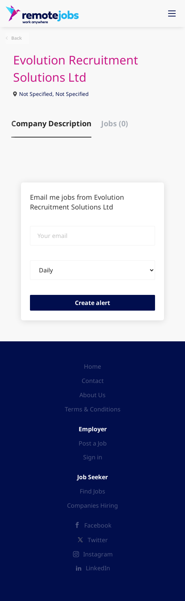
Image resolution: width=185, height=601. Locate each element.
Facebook (98, 525)
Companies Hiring (92, 505)
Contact (93, 381)
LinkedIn (98, 568)
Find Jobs (92, 491)
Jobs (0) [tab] (114, 123)
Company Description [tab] (51, 123)
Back (16, 38)
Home (92, 366)
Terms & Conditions (93, 409)
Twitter (98, 540)
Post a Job (93, 443)
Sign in (92, 457)
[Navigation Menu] (172, 13)
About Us (92, 395)
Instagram (98, 554)
